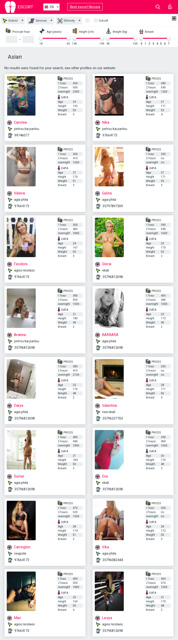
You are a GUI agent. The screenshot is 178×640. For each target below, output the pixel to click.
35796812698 (112, 277)
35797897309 (112, 206)
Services (38, 21)
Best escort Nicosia (85, 7)
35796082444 (112, 560)
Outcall (103, 20)
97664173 (109, 135)
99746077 (21, 135)
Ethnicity (66, 21)
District (10, 21)
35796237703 (112, 418)
